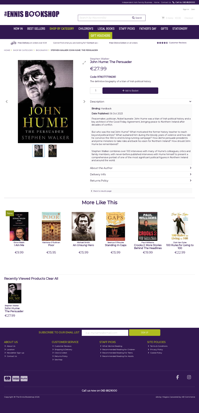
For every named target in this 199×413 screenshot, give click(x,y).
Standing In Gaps (115, 245)
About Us (10, 346)
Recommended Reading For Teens (116, 353)
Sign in (186, 9)
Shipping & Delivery (62, 349)
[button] (84, 62)
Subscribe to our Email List (59, 332)
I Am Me (19, 245)
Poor (51, 245)
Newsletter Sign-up (14, 353)
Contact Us (166, 2)
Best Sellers (36, 29)
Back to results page (102, 191)
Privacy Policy (155, 349)
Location (10, 349)
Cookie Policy (155, 353)
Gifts (164, 29)
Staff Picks (127, 29)
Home (156, 2)
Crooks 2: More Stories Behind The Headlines (148, 247)
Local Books (106, 29)
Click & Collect (59, 353)
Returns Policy (60, 356)
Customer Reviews (62, 346)
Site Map (57, 359)
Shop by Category (62, 29)
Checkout (189, 18)
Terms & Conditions (157, 346)
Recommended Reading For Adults (117, 356)
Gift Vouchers (100, 36)
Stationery (179, 29)
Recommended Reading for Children (117, 349)
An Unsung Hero (83, 245)
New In (18, 29)
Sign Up (144, 332)
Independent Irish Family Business (137, 2)
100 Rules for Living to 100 (180, 247)
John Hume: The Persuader (14, 310)
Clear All (52, 278)
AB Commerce (188, 397)
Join (193, 9)
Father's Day (147, 29)
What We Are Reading (111, 346)
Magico (165, 397)
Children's (85, 29)
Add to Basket (130, 90)
